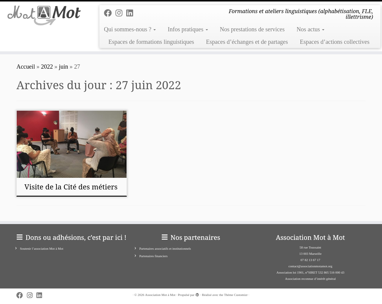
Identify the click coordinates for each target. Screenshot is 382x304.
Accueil (25, 66)
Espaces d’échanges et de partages (247, 41)
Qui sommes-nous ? (130, 29)
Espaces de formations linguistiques (151, 41)
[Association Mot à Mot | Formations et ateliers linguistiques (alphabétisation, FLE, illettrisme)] (44, 15)
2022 (47, 66)
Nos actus (310, 29)
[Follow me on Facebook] (109, 13)
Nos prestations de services (252, 29)
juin (63, 66)
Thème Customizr (236, 295)
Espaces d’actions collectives (334, 41)
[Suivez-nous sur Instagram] (120, 13)
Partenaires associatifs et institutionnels (165, 248)
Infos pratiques (188, 29)
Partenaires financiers (153, 256)
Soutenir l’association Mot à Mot (41, 248)
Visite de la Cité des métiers (71, 187)
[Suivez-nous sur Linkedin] (131, 13)
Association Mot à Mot (160, 295)
